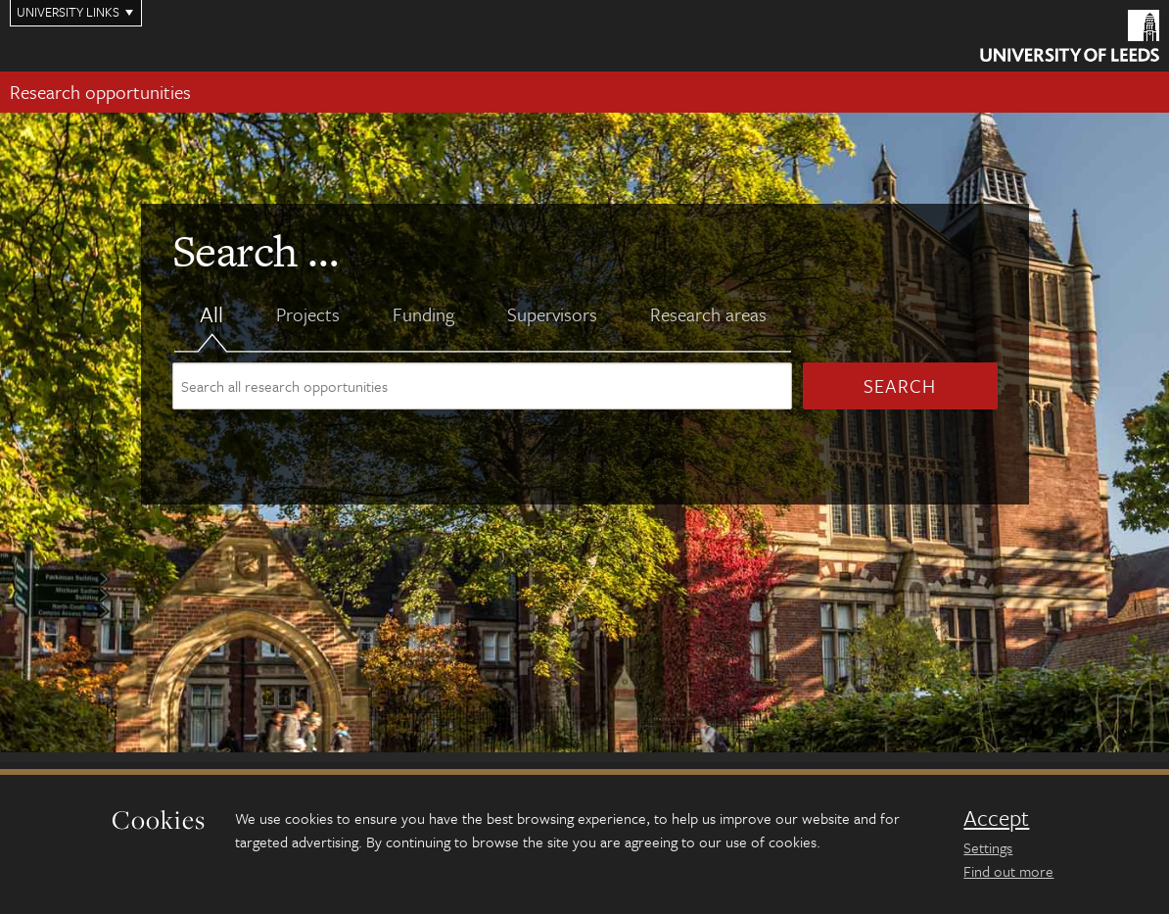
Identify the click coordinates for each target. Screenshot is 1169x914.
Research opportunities (100, 91)
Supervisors (552, 314)
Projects (308, 314)
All (211, 314)
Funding (423, 314)
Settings (987, 847)
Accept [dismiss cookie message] (996, 818)
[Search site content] (482, 385)
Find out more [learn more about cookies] (1008, 871)
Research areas (708, 314)
